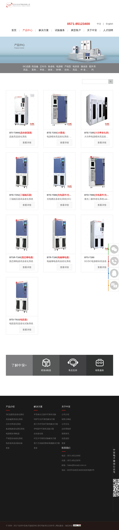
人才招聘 (108, 30)
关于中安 (92, 30)
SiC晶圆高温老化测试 (15, 414)
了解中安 (18, 365)
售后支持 (73, 364)
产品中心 (28, 30)
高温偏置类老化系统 (14, 419)
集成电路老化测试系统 (15, 429)
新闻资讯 (65, 434)
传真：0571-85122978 (71, 460)
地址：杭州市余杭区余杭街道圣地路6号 (78, 470)
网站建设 (59, 526)
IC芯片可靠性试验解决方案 (45, 438)
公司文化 (65, 424)
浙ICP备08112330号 (45, 526)
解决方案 (44, 30)
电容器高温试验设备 (14, 443)
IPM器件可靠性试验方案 (44, 429)
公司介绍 (65, 414)
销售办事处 (66, 419)
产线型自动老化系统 (14, 438)
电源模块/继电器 (12, 434)
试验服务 (60, 30)
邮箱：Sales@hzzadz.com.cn (74, 465)
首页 (13, 30)
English (109, 24)
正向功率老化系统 (13, 424)
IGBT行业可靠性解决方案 (44, 419)
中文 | (100, 24)
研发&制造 (46, 364)
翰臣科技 (69, 526)
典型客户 (76, 30)
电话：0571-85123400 (71, 456)
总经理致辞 (66, 429)
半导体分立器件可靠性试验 (45, 414)
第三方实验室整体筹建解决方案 (47, 443)
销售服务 (99, 364)
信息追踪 (65, 438)
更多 (8, 448)
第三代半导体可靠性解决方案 (46, 424)
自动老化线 (38, 434)
